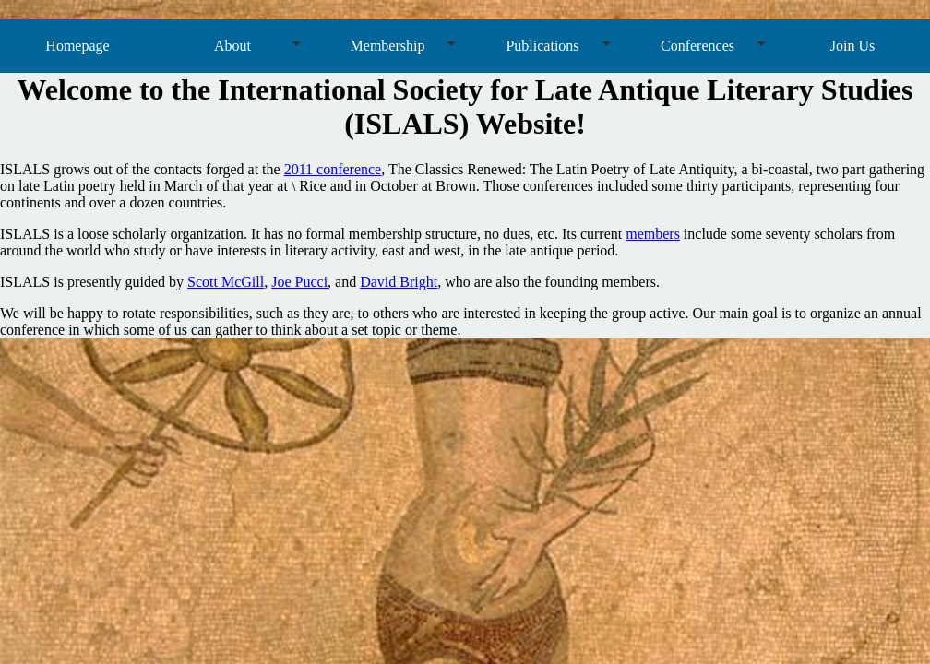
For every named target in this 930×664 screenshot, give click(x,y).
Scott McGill (225, 282)
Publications (542, 45)
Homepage (77, 45)
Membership (388, 45)
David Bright (398, 282)
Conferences (697, 45)
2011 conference (333, 169)
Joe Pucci (299, 282)
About (232, 45)
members (653, 234)
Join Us (852, 45)
